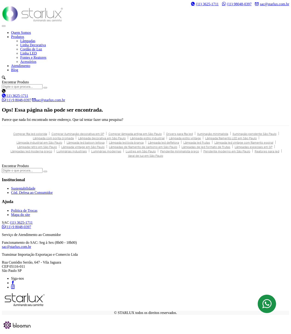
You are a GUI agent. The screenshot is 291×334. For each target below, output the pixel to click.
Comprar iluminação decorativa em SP (77, 134)
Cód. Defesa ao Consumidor (32, 193)
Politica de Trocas (24, 210)
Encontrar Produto (15, 82)
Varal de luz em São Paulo (145, 155)
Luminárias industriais (72, 151)
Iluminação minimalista (212, 134)
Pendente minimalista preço (179, 151)
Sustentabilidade (23, 188)
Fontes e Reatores (33, 57)
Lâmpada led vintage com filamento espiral (243, 142)
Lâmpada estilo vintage (185, 138)
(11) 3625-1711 (205, 4)
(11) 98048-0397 (236, 4)
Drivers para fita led (179, 134)
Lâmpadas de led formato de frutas (206, 147)
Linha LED (28, 53)
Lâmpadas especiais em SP (253, 147)
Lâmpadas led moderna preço (31, 151)
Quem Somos (21, 33)
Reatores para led (267, 151)
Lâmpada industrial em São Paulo (39, 142)
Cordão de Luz (31, 49)
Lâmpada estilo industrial (147, 138)
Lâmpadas (27, 41)
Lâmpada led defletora (163, 142)
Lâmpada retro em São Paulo (37, 147)
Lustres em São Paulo (141, 151)
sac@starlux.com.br (272, 4)
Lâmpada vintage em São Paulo (83, 147)
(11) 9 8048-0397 (16, 100)
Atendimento (20, 66)
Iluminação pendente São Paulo (255, 134)
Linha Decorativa (33, 45)
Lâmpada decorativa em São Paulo (102, 138)
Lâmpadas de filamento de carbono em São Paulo (143, 147)
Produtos (17, 37)
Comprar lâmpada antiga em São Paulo (135, 134)
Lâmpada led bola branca (126, 142)
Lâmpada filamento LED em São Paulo (231, 138)
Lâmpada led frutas (196, 142)
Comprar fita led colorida (30, 134)
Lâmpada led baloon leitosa (86, 142)
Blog (14, 70)
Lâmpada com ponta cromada (53, 138)
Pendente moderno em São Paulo (226, 151)
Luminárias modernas (106, 151)
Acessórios (28, 62)
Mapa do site (20, 215)
